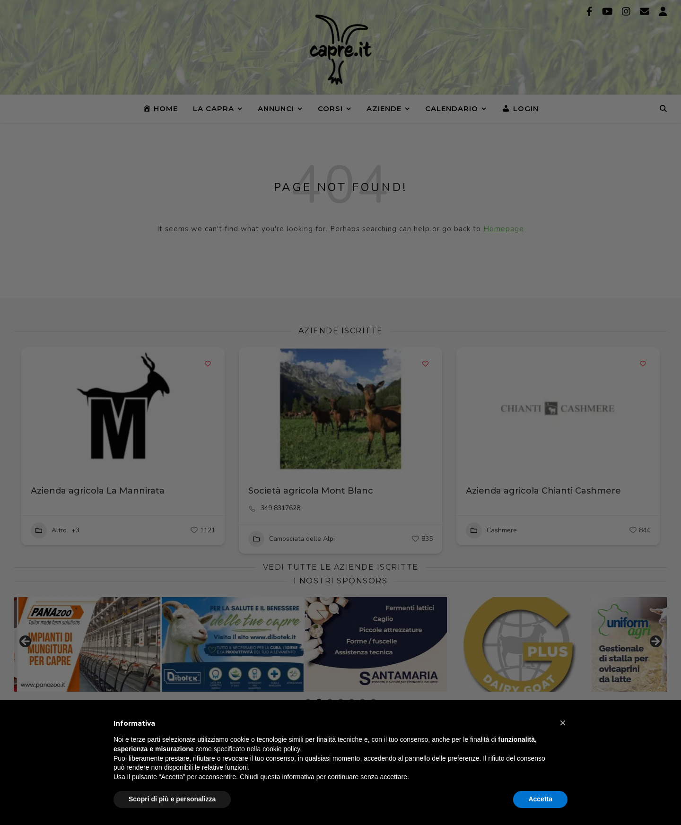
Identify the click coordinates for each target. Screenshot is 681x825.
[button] (562, 722)
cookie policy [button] (281, 749)
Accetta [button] (540, 799)
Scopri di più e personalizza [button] (172, 799)
